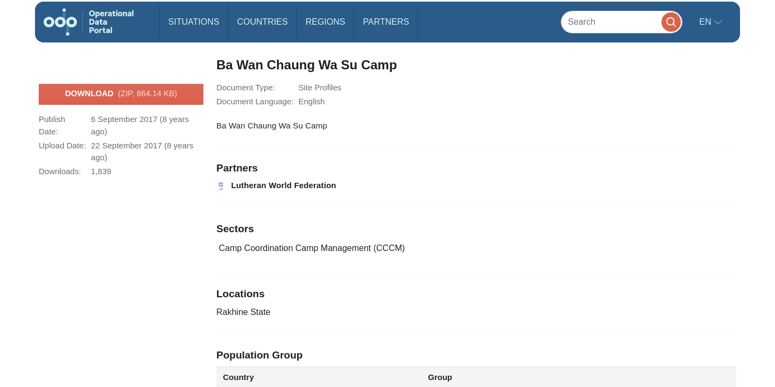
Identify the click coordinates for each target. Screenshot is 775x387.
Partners (386, 21)
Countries (262, 21)
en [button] (706, 21)
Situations (194, 21)
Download (121, 94)
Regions (326, 21)
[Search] (621, 22)
